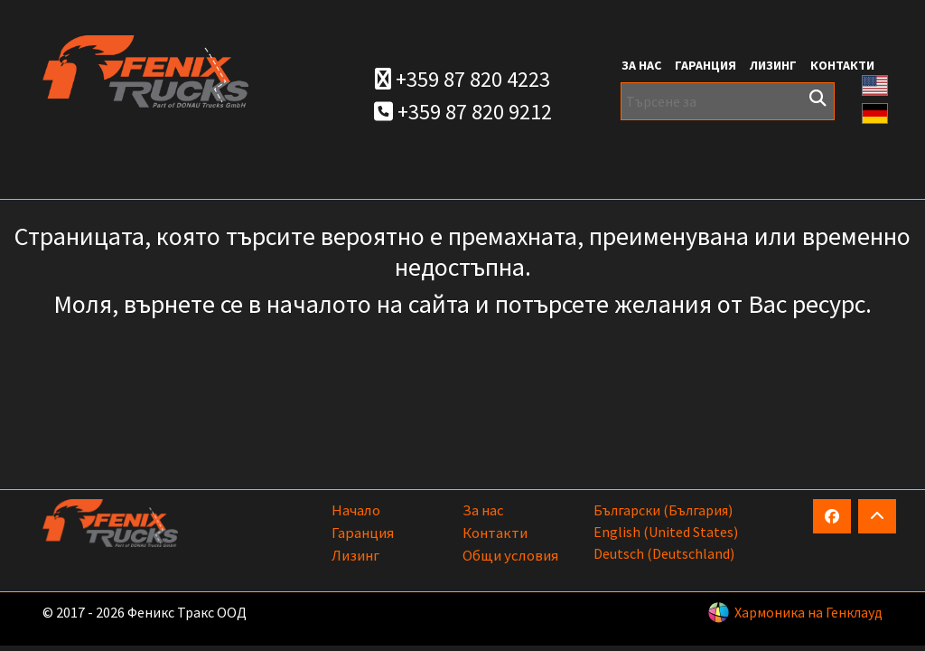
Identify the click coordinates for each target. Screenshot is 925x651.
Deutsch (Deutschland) (663, 553)
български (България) (663, 510)
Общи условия (510, 555)
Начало (356, 510)
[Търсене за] (728, 101)
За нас (641, 65)
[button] (875, 84)
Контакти (842, 65)
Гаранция (705, 65)
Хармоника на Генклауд (808, 612)
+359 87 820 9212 (463, 112)
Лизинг (773, 65)
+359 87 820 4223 (462, 79)
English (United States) (665, 532)
